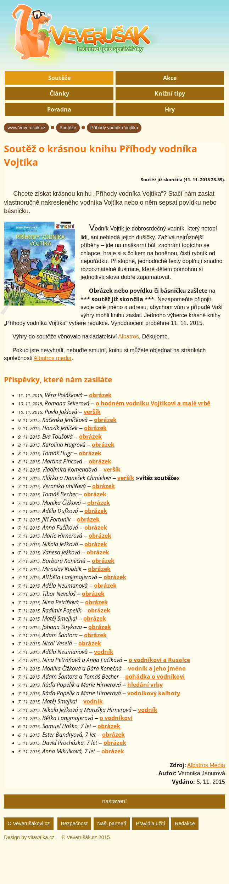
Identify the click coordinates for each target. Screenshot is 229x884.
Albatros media (53, 358)
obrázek (100, 395)
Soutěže (59, 78)
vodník (103, 652)
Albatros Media (206, 765)
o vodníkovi (116, 718)
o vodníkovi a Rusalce (159, 660)
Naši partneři (111, 823)
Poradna (59, 109)
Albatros (128, 336)
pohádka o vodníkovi (155, 676)
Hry (170, 109)
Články (59, 93)
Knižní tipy (170, 93)
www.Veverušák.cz (26, 127)
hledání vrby (145, 685)
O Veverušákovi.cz (28, 823)
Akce (170, 78)
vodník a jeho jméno (157, 668)
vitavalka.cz (41, 837)
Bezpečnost (74, 823)
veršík (92, 412)
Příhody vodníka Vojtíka (114, 127)
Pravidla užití (150, 823)
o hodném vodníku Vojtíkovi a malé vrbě (153, 403)
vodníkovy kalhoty (153, 693)
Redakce (185, 823)
